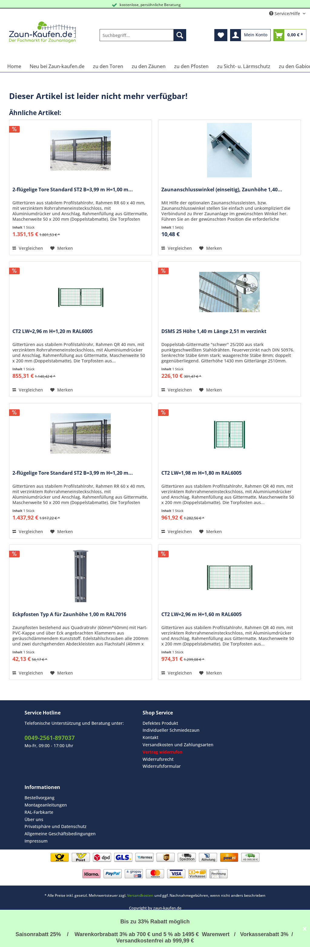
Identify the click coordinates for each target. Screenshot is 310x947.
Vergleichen (27, 248)
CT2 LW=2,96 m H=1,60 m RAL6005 (201, 614)
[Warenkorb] (289, 35)
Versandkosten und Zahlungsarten (178, 744)
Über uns (34, 819)
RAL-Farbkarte (39, 812)
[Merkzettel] (220, 35)
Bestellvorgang (39, 797)
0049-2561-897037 (50, 738)
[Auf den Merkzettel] (61, 248)
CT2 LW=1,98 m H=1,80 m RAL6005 (201, 473)
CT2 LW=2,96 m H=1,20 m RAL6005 (52, 331)
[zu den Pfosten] (191, 66)
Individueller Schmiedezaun (171, 730)
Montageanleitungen (46, 805)
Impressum (36, 841)
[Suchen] (179, 35)
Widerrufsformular (162, 766)
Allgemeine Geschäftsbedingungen (60, 833)
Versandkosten (140, 895)
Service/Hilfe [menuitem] (285, 13)
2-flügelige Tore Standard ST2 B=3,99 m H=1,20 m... (72, 473)
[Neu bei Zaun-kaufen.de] (57, 66)
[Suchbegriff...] (143, 35)
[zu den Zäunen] (148, 66)
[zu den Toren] (108, 66)
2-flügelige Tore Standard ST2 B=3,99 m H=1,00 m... (72, 189)
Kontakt (150, 737)
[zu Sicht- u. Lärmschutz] (244, 66)
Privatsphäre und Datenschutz (56, 826)
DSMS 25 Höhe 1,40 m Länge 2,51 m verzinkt (213, 331)
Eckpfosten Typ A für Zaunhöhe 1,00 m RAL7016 (69, 614)
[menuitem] (143, 38)
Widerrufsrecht (158, 759)
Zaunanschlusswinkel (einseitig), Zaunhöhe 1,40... (221, 189)
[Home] (14, 66)
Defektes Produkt (160, 723)
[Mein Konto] (250, 35)
